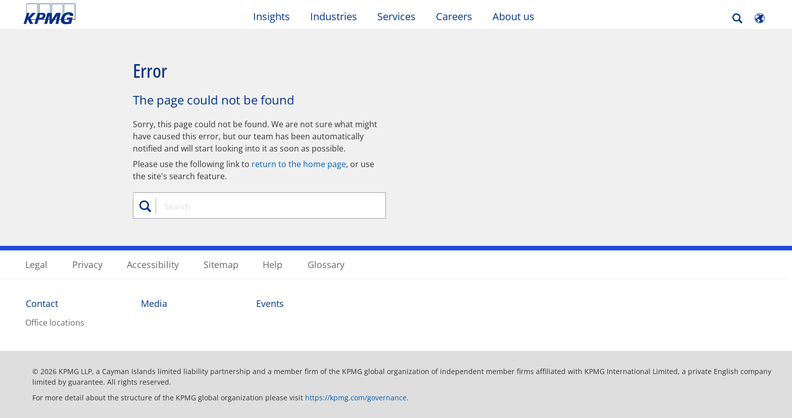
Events (270, 303)
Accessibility (153, 264)
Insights (271, 16)
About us (513, 16)
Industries (333, 16)
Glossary (326, 264)
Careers (454, 16)
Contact (42, 303)
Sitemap (221, 264)
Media (154, 303)
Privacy (87, 264)
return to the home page (299, 164)
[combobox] (263, 206)
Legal (36, 264)
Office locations (54, 322)
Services (396, 16)
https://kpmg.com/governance (356, 397)
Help (272, 264)
